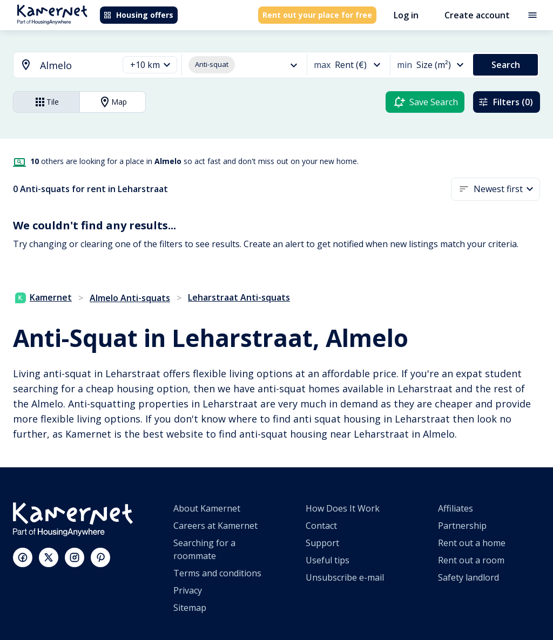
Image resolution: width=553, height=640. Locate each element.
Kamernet (43, 297)
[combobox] (59, 65)
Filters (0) (505, 102)
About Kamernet (206, 508)
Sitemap (189, 608)
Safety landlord (468, 577)
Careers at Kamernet (215, 526)
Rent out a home (471, 543)
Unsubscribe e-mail (345, 577)
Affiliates (455, 508)
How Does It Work (343, 508)
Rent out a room (471, 560)
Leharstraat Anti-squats (239, 297)
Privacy (187, 590)
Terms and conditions (217, 573)
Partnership (462, 526)
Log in (406, 15)
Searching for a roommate (204, 549)
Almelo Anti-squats (130, 298)
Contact (321, 526)
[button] (150, 65)
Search (505, 65)
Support (322, 543)
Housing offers (138, 15)
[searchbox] (75, 65)
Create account (477, 15)
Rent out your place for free (317, 15)
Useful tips (327, 560)
